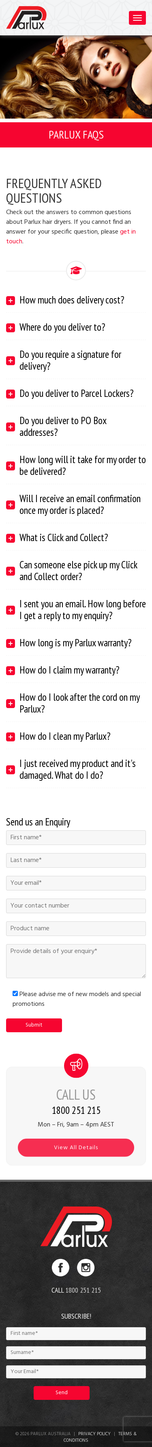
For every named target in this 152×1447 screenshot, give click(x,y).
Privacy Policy (94, 1434)
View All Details (76, 1153)
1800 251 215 (83, 1290)
